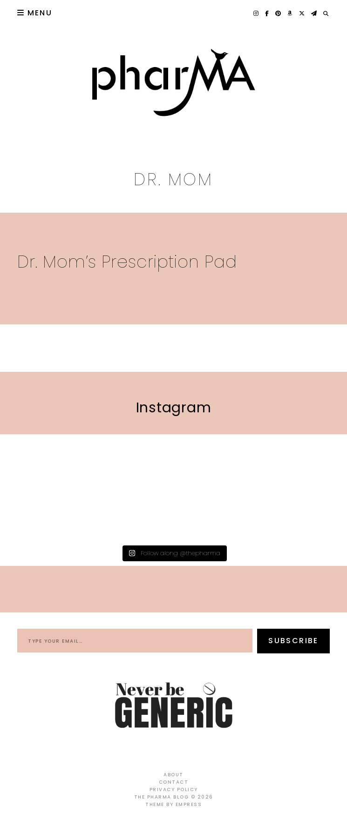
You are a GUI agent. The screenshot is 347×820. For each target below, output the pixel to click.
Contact (174, 782)
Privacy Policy (174, 789)
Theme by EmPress (173, 804)
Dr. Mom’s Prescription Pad (127, 262)
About (173, 774)
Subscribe (293, 640)
